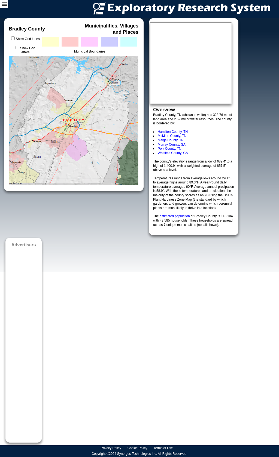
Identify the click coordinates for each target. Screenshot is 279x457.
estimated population (175, 216)
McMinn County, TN (172, 136)
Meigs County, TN (171, 140)
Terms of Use (164, 448)
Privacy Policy (111, 448)
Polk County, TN (169, 149)
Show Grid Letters (27, 50)
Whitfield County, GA (173, 153)
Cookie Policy (138, 448)
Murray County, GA (172, 144)
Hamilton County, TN (173, 132)
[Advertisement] (24, 343)
